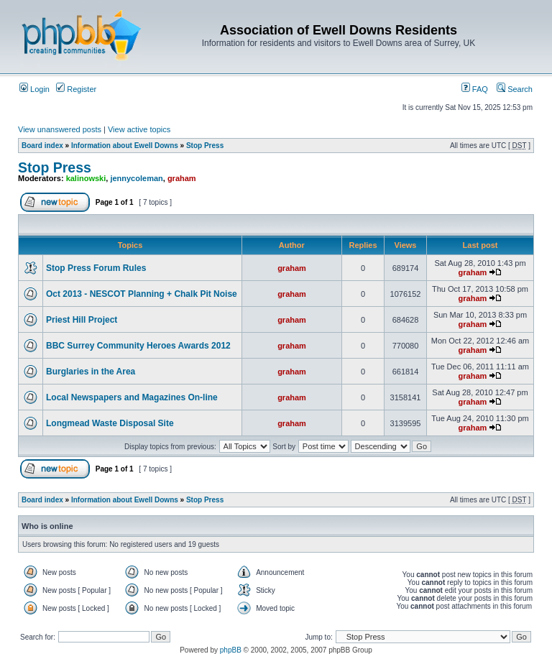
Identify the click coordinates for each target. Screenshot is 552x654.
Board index (42, 145)
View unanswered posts (59, 129)
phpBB (231, 650)
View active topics (139, 129)
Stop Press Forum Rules (96, 268)
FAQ (474, 89)
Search (515, 89)
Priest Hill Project (81, 320)
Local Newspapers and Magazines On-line (132, 397)
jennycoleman (136, 178)
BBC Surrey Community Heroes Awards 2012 (138, 346)
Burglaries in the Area (90, 372)
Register (76, 89)
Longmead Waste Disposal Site (110, 423)
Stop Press (205, 145)
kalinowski (86, 178)
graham (181, 178)
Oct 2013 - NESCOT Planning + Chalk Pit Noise (141, 294)
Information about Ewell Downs (124, 145)
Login (34, 89)
